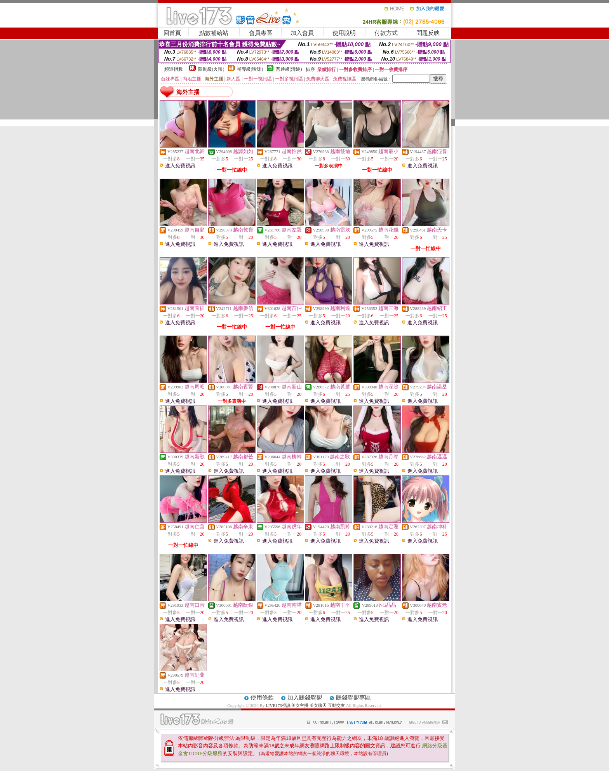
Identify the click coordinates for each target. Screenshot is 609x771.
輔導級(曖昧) (250, 69)
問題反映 (428, 33)
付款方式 (386, 33)
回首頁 (172, 33)
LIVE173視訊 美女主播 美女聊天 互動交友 (305, 705)
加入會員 (302, 33)
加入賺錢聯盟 (304, 697)
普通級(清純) (289, 69)
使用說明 (344, 33)
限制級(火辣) (211, 69)
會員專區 (260, 33)
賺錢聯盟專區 (353, 697)
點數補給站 (213, 33)
